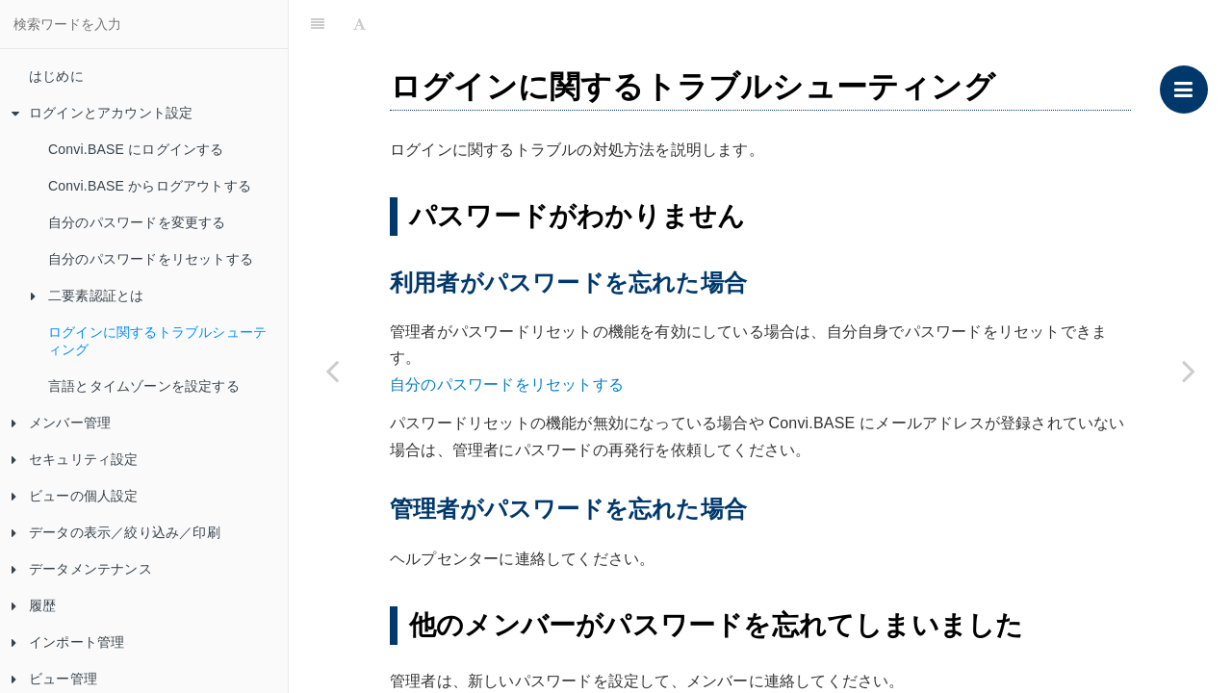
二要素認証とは (87, 295)
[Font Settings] (359, 24)
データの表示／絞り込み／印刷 (116, 532)
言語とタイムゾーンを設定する (144, 386)
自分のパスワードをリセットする (150, 259)
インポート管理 (68, 642)
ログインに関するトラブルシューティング (157, 340)
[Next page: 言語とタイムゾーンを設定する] (1188, 370)
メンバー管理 (61, 422)
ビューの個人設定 (75, 495)
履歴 (34, 605)
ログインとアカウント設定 (102, 112)
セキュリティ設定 (75, 459)
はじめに (56, 76)
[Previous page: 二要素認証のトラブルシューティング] (332, 370)
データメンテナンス (82, 569)
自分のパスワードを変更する (137, 222)
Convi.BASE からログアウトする (149, 185)
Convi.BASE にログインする (136, 149)
